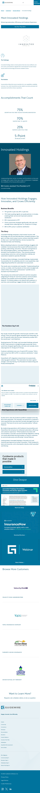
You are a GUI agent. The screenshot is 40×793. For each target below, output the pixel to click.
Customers (8, 10)
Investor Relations (4, 737)
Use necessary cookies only (7, 405)
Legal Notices (4, 780)
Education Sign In (4, 760)
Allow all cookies (32, 405)
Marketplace (3, 742)
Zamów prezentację (37, 2)
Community (3, 724)
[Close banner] (38, 385)
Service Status (4, 747)
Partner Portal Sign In (5, 765)
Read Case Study (19, 507)
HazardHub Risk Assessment (7, 745)
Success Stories (16, 10)
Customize (20, 405)
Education (3, 734)
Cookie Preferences (6, 784)
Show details (33, 400)
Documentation (4, 732)
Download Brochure (19, 535)
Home (2, 10)
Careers (2, 722)
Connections (3, 727)
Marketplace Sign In (5, 763)
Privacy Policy (4, 777)
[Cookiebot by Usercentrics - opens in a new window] (29, 386)
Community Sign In (5, 757)
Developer (3, 729)
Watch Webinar (19, 562)
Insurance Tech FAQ (5, 739)
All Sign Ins (4, 755)
